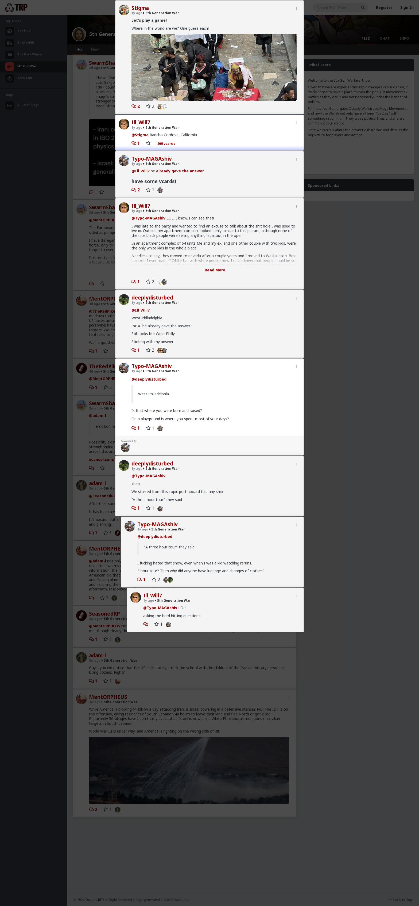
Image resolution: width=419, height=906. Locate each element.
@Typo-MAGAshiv (148, 218)
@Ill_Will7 (140, 170)
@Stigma (140, 134)
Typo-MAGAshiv (151, 158)
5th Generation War (161, 13)
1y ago (136, 13)
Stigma (140, 8)
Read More (215, 269)
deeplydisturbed (152, 297)
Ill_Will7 (140, 122)
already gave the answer (180, 170)
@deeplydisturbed (148, 379)
